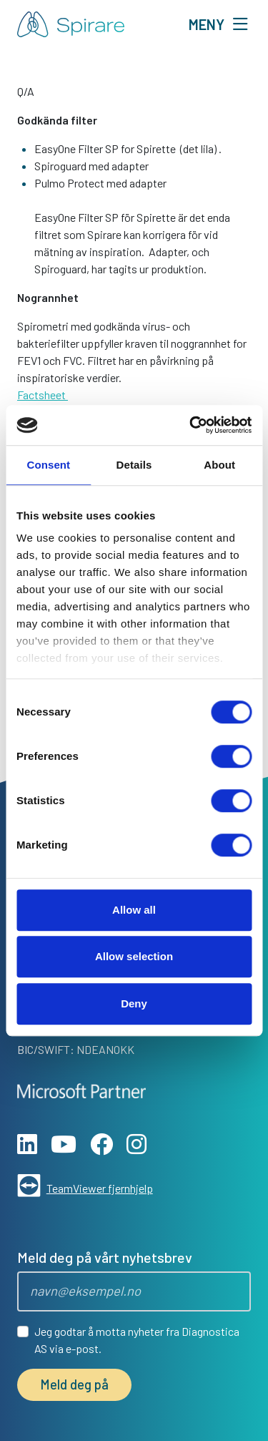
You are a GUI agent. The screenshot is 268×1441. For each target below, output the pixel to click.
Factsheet (42, 394)
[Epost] (134, 1291)
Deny (134, 1003)
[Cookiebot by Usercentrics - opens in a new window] (191, 425)
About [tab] (219, 465)
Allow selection (134, 956)
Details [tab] (134, 465)
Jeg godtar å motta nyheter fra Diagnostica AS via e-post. (136, 1339)
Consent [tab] (48, 465)
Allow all (134, 910)
